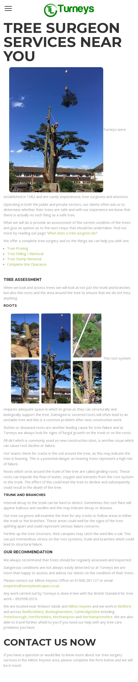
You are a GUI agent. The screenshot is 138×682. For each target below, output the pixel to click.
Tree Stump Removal (24, 258)
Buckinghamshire (58, 611)
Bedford (124, 606)
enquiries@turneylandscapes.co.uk (31, 585)
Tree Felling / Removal (25, 253)
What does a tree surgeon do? (72, 233)
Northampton (64, 616)
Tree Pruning (17, 248)
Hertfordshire (39, 616)
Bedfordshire (32, 611)
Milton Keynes (79, 606)
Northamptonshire (97, 616)
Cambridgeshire (87, 611)
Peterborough (15, 616)
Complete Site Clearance (27, 264)
